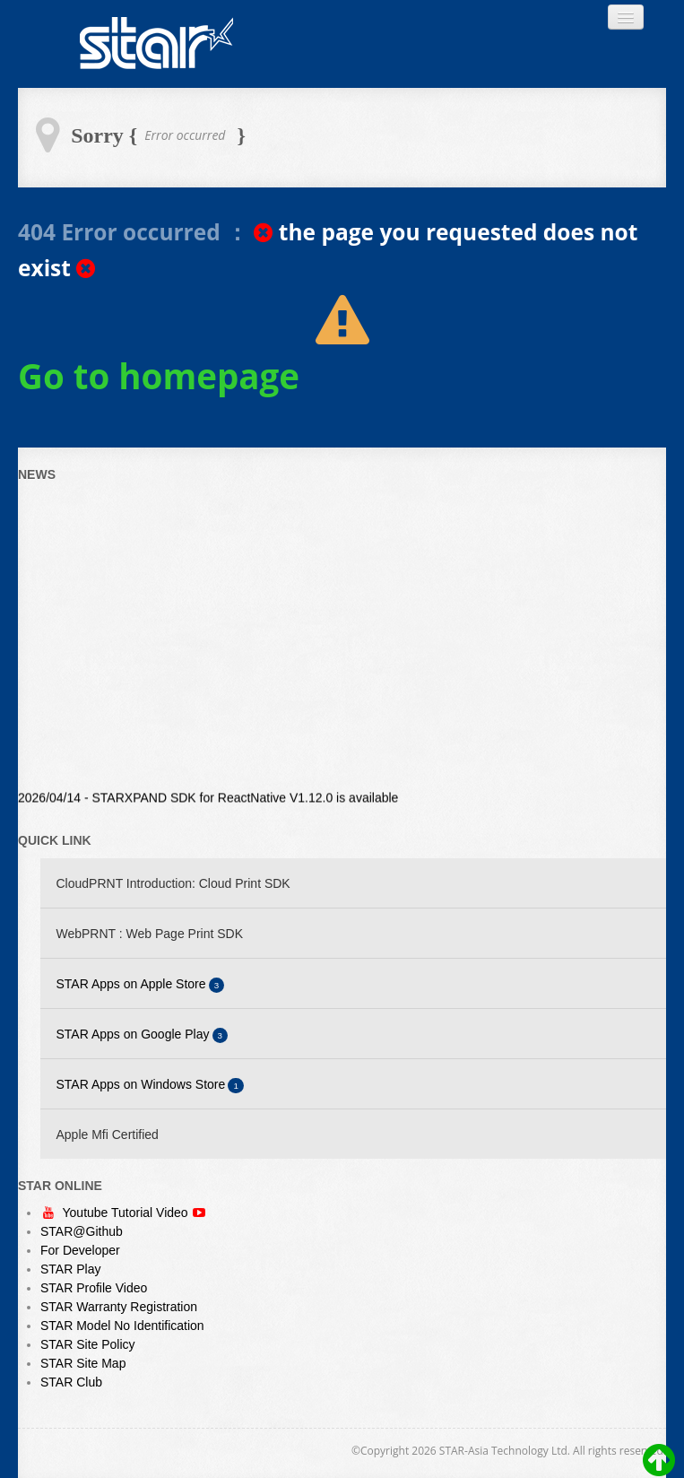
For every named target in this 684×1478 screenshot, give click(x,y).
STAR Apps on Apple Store (140, 985)
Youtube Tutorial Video (126, 1212)
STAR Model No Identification (122, 1325)
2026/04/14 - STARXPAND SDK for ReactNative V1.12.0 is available (208, 799)
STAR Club (71, 1382)
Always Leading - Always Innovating (156, 44)
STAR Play (70, 1269)
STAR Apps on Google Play (142, 1035)
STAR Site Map (83, 1363)
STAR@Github (81, 1231)
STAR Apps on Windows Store (150, 1085)
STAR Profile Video (93, 1288)
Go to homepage (158, 375)
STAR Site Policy (87, 1344)
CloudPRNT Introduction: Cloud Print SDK (173, 883)
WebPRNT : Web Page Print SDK (150, 933)
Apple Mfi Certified (107, 1134)
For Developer (80, 1250)
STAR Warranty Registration (118, 1307)
